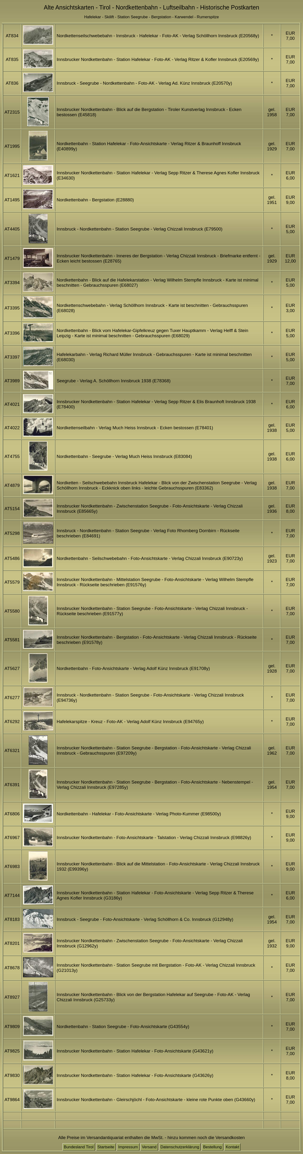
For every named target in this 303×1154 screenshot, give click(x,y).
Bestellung (212, 1147)
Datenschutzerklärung (179, 1147)
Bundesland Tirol (79, 1147)
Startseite (106, 1147)
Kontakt (232, 1147)
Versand (149, 1147)
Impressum (128, 1147)
